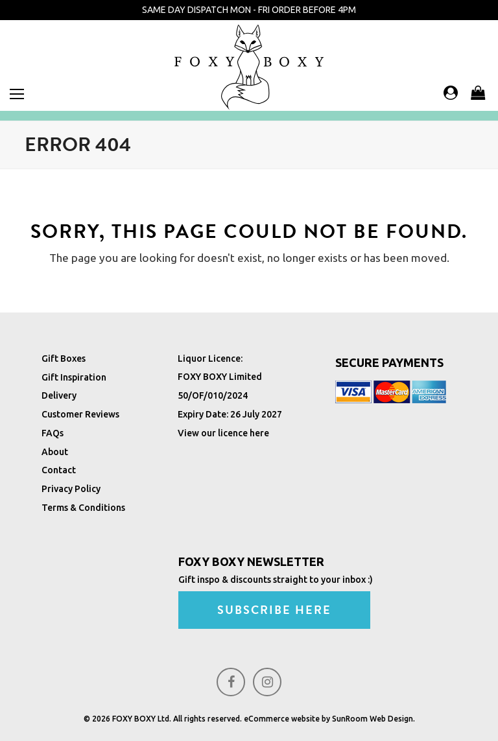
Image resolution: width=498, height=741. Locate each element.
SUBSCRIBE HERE (278, 610)
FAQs (53, 433)
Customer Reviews (80, 414)
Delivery (59, 395)
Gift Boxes (64, 358)
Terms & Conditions (83, 507)
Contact (59, 470)
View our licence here (223, 433)
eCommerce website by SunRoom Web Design (328, 718)
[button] (17, 94)
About (55, 452)
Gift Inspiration (74, 377)
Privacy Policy (71, 489)
